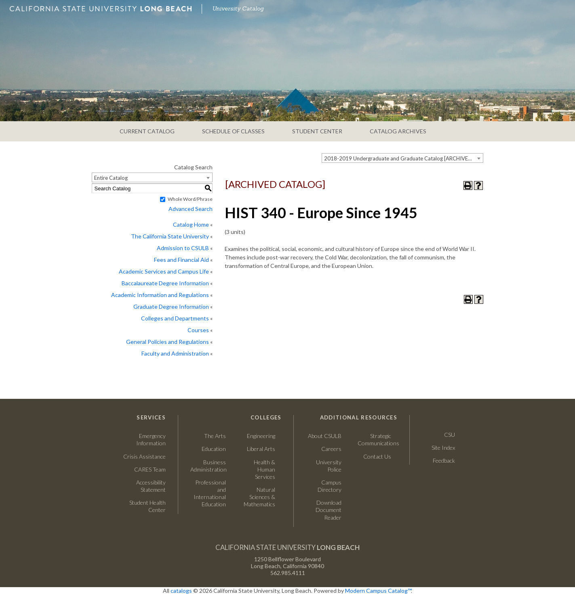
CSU (449, 434)
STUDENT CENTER (317, 131)
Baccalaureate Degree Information (165, 283)
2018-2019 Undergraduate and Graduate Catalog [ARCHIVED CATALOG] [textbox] (403, 158)
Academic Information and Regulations (160, 294)
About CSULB (324, 435)
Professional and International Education (210, 493)
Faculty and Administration (175, 353)
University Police (328, 466)
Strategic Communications (374, 439)
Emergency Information (151, 439)
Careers (323, 448)
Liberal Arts (261, 448)
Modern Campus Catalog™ (378, 590)
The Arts (215, 435)
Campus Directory (329, 486)
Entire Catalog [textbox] (111, 178)
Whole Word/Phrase (190, 199)
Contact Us (374, 456)
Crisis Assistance (144, 456)
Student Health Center (147, 506)
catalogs (181, 590)
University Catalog (238, 8)
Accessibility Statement (151, 486)
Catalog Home (191, 224)
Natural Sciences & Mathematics (259, 497)
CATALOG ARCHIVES (398, 131)
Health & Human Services (264, 469)
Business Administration (208, 466)
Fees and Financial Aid (181, 259)
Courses (198, 329)
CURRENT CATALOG (147, 131)
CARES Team (150, 469)
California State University (287, 547)
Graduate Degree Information (171, 306)
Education (214, 448)
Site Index (443, 447)
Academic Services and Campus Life (164, 271)
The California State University (170, 236)
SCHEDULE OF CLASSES (233, 131)
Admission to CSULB (183, 247)
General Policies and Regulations (167, 341)
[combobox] (402, 158)
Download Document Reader (328, 509)
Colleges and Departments (175, 318)
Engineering (261, 435)
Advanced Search (190, 208)
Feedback (444, 460)
